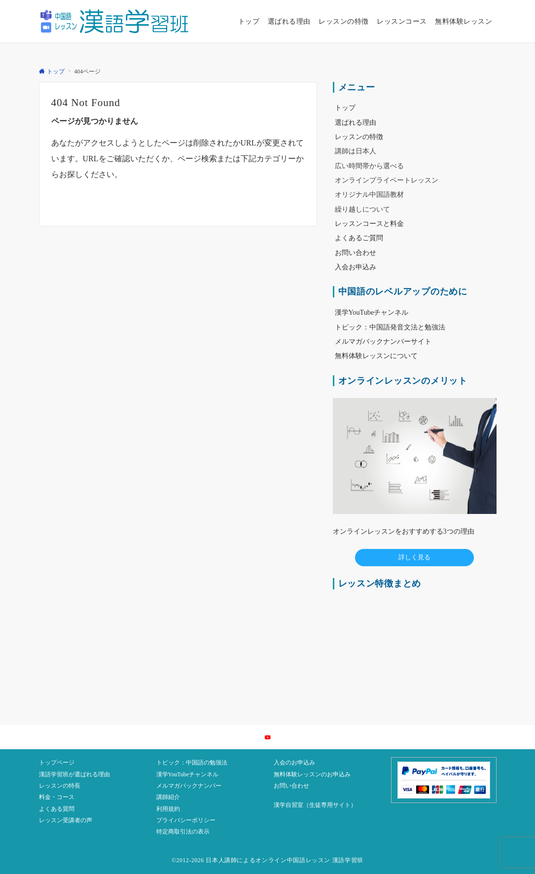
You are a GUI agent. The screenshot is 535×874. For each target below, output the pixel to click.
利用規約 (168, 809)
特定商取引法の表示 (183, 832)
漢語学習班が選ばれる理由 (74, 774)
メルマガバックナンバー (188, 786)
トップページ (56, 763)
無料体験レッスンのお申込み (312, 774)
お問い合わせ (291, 786)
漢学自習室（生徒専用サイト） (315, 805)
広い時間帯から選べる (369, 166)
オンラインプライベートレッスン (386, 180)
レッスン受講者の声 (65, 820)
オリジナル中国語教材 (369, 194)
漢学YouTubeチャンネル (187, 774)
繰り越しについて (362, 209)
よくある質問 (56, 809)
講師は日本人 (355, 151)
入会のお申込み (294, 763)
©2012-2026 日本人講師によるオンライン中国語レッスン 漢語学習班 (267, 860)
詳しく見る (414, 557)
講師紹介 (168, 797)
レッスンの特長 (59, 786)
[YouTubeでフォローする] (268, 738)
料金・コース (56, 797)
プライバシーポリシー (185, 820)
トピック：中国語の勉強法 (191, 763)
